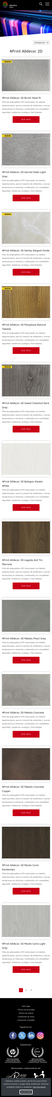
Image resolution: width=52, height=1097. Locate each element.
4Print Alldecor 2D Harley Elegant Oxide (25, 250)
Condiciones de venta (26, 1017)
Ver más (26, 119)
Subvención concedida (26, 1020)
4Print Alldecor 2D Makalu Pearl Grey (24, 638)
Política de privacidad (26, 1010)
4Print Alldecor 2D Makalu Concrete (23, 712)
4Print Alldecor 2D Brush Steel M (21, 97)
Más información (39, 1087)
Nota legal (26, 1006)
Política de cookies (26, 1013)
